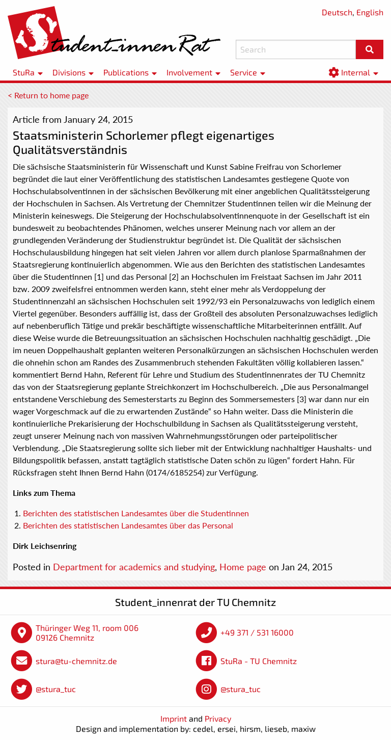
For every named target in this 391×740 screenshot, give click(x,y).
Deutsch (337, 12)
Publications (126, 72)
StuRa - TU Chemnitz (258, 661)
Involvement (189, 72)
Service (243, 72)
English (369, 12)
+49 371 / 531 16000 (257, 632)
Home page (242, 566)
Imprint (173, 718)
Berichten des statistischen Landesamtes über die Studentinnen (136, 513)
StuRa (24, 72)
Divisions (69, 72)
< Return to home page (48, 95)
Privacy (218, 718)
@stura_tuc (56, 689)
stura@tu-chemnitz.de (76, 661)
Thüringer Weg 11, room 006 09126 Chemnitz (87, 633)
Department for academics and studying (134, 566)
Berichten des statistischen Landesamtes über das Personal (128, 525)
